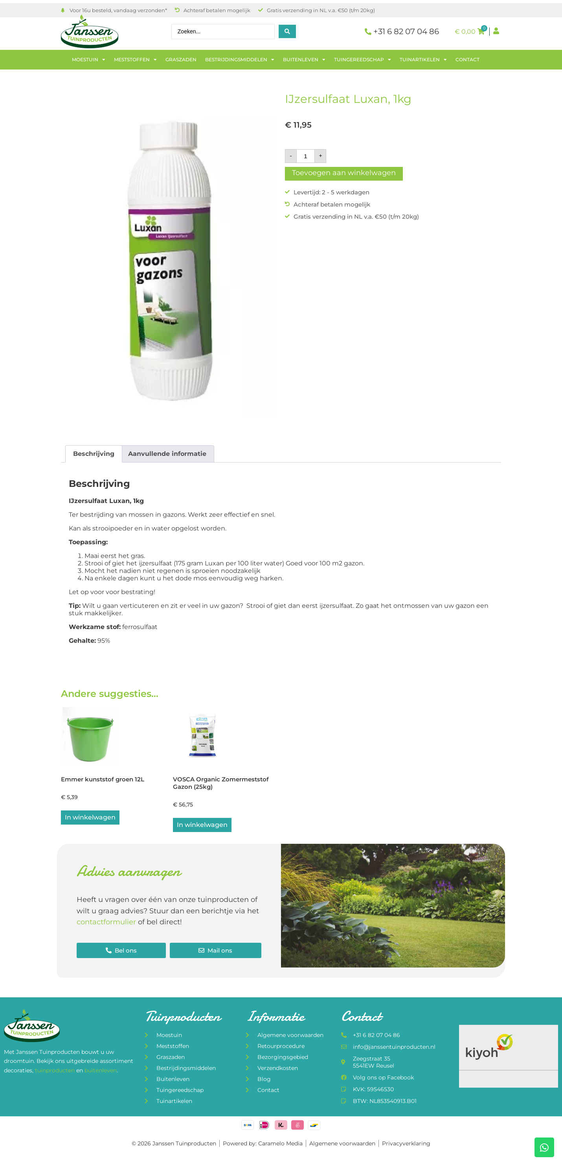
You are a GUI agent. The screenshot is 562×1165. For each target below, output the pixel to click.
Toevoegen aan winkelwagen (344, 172)
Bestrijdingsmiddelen (239, 60)
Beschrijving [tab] (93, 453)
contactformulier (106, 923)
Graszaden (181, 59)
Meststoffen (135, 60)
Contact (467, 59)
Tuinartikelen (423, 60)
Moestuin (88, 60)
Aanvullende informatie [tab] (167, 453)
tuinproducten (55, 1071)
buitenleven (100, 1071)
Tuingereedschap (362, 60)
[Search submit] (287, 31)
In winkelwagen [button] (90, 818)
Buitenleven (304, 60)
